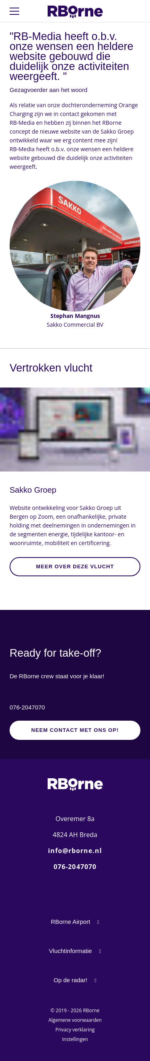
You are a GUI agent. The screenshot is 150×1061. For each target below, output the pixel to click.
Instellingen (75, 1039)
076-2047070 (27, 707)
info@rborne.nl (75, 850)
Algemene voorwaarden (75, 1020)
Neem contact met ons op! (75, 730)
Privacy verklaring (74, 1029)
